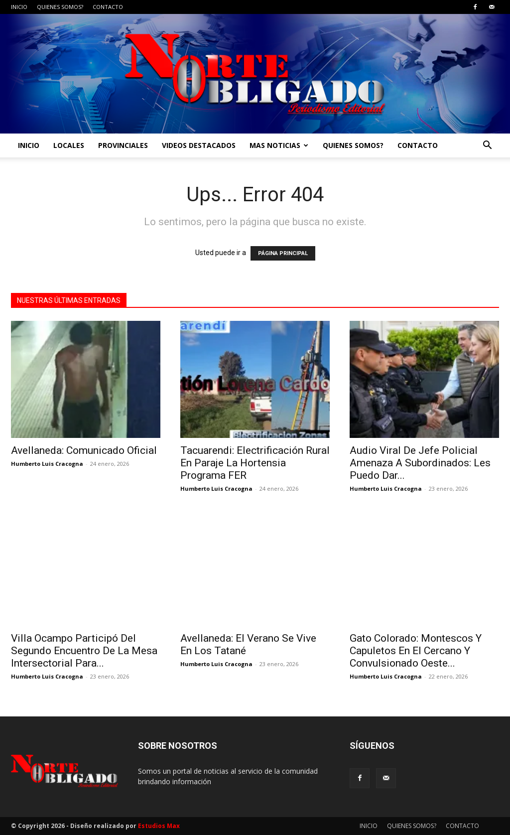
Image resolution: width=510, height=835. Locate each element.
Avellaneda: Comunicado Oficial (84, 450)
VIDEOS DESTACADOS (199, 145)
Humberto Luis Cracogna (47, 463)
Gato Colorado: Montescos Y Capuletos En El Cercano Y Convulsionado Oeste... (416, 650)
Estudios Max (159, 826)
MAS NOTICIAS (279, 145)
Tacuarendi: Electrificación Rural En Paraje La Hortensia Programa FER (255, 462)
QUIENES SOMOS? (60, 6)
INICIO (19, 6)
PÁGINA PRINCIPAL (283, 253)
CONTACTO (108, 6)
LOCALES (68, 145)
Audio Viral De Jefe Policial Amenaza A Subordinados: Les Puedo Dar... (420, 462)
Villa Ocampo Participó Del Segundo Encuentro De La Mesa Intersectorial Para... (84, 650)
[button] (487, 146)
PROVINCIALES (123, 145)
